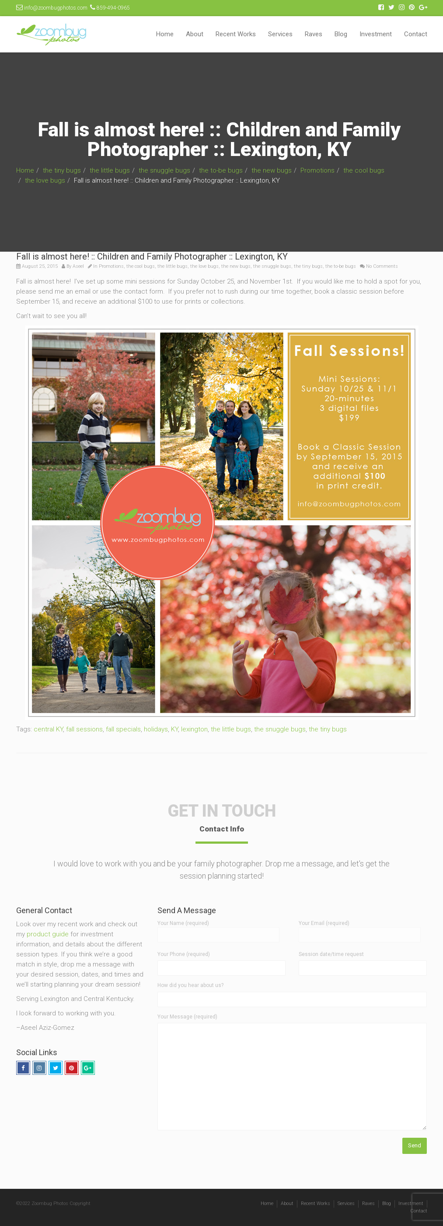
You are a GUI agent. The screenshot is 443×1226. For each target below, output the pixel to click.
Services (280, 34)
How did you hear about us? (190, 985)
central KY (48, 729)
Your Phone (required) (183, 954)
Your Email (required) (360, 929)
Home (165, 34)
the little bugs (110, 170)
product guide (48, 934)
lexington (194, 729)
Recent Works (236, 34)
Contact (415, 34)
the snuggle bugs (164, 170)
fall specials (123, 729)
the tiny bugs (62, 170)
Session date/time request (331, 954)
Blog (341, 34)
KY (174, 729)
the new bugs (271, 170)
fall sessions (84, 729)
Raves (313, 34)
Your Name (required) (218, 929)
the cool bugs (363, 170)
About (194, 34)
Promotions (317, 170)
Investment (375, 34)
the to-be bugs (221, 170)
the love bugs (45, 180)
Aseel (78, 266)
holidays (156, 729)
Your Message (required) (187, 1017)
